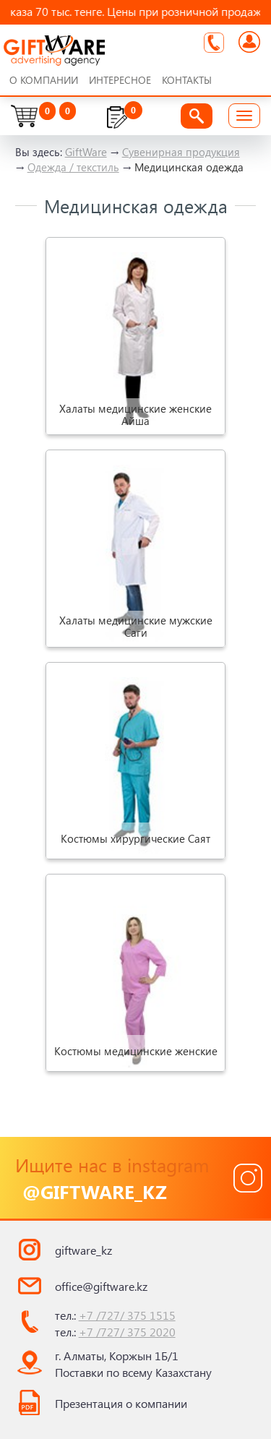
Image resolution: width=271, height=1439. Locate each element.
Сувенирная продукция (181, 152)
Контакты (187, 80)
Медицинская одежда (189, 167)
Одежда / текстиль (73, 167)
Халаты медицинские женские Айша (135, 415)
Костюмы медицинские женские (136, 1051)
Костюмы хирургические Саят (135, 838)
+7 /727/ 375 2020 (127, 1331)
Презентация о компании (121, 1403)
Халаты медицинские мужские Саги (135, 627)
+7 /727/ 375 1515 (127, 1315)
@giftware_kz (94, 1191)
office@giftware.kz (101, 1286)
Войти (249, 43)
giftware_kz (83, 1250)
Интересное (120, 80)
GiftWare (86, 152)
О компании (43, 80)
